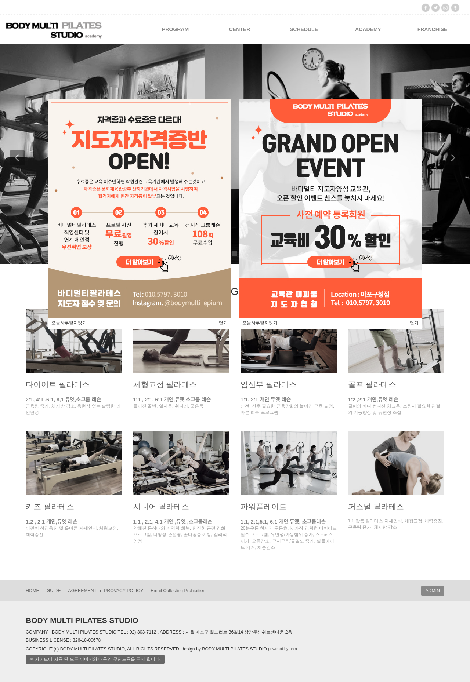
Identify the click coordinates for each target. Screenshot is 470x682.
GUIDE (54, 590)
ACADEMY (368, 29)
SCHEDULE (304, 29)
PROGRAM (175, 29)
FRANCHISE (432, 29)
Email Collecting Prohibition (178, 590)
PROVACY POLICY (123, 590)
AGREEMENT (82, 590)
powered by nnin (282, 649)
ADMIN (433, 590)
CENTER (239, 29)
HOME (32, 590)
